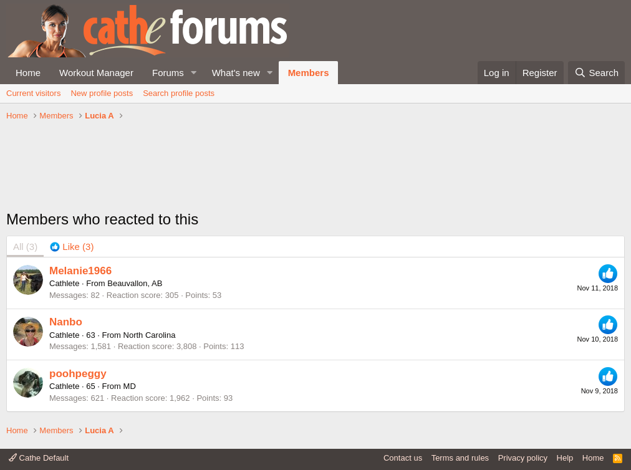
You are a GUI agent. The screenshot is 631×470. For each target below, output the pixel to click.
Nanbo (65, 322)
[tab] (72, 246)
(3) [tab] (25, 246)
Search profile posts (178, 93)
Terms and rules (460, 458)
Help (565, 458)
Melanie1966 (80, 271)
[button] (194, 72)
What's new (236, 72)
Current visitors (33, 93)
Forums (168, 72)
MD (129, 386)
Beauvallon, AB (134, 283)
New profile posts (101, 93)
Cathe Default (39, 458)
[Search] (596, 72)
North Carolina (149, 335)
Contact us (402, 458)
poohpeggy (78, 374)
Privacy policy (522, 458)
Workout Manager (96, 72)
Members (308, 72)
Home (28, 72)
